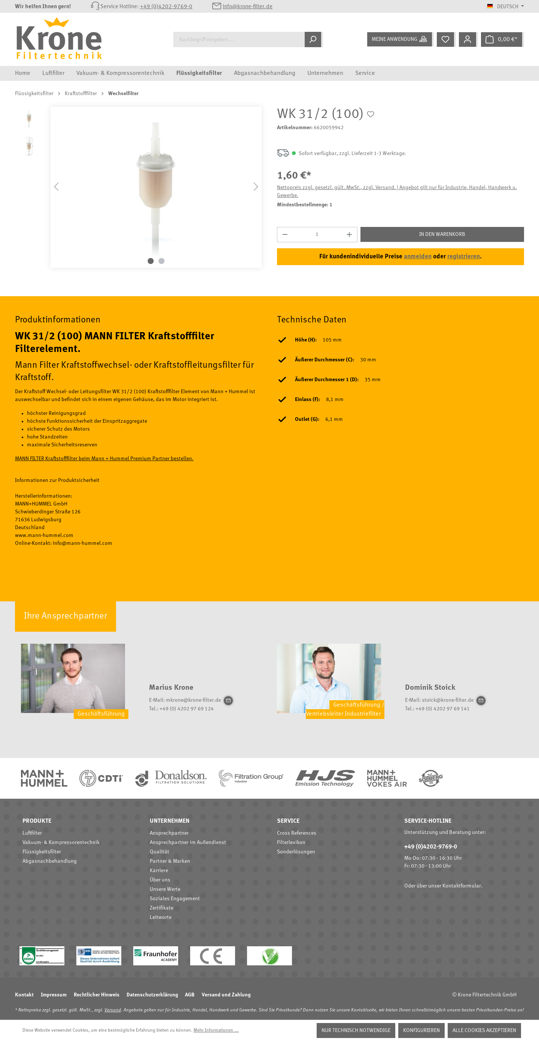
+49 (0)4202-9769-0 (166, 7)
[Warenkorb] (502, 39)
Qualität (159, 852)
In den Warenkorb (442, 234)
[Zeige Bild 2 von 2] (162, 261)
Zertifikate (161, 908)
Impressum (54, 995)
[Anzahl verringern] (285, 234)
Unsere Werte (165, 889)
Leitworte (160, 917)
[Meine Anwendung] (400, 39)
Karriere (159, 870)
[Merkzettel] (446, 39)
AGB (190, 995)
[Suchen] (314, 39)
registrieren (463, 257)
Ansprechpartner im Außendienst (188, 842)
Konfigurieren (421, 1030)
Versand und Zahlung (226, 995)
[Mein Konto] (468, 39)
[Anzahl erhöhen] (349, 234)
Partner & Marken (170, 861)
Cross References (296, 833)
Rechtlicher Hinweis (96, 995)
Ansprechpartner (169, 833)
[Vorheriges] (56, 187)
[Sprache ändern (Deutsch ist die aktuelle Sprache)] (505, 6)
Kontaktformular (461, 886)
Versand (112, 1010)
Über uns (160, 880)
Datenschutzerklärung (152, 995)
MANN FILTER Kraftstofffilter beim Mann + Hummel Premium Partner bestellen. (104, 458)
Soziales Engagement (175, 898)
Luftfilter (32, 833)
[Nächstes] (256, 187)
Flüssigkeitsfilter (41, 852)
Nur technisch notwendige (356, 1030)
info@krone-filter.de (247, 7)
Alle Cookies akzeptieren (484, 1030)
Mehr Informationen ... (216, 1030)
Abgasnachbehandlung (49, 861)
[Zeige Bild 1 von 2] (151, 261)
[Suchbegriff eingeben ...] (239, 39)
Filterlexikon (291, 842)
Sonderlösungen (296, 852)
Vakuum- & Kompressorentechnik (61, 842)
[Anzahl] (317, 234)
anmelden (418, 257)
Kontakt (24, 995)
